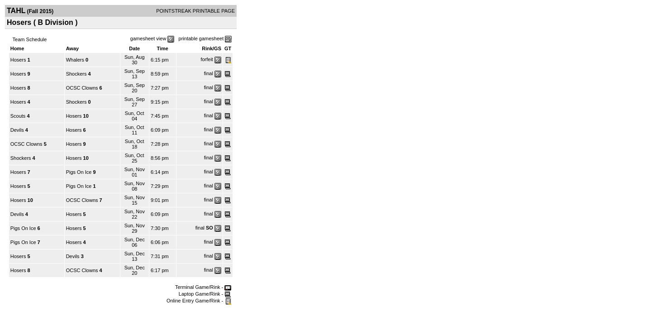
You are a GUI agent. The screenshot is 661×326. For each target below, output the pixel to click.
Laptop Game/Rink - (205, 294)
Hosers (18, 59)
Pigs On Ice (79, 172)
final (208, 73)
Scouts (18, 116)
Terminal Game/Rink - (203, 287)
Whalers (75, 59)
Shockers (76, 74)
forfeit (206, 59)
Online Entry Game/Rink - (198, 300)
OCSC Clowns (82, 88)
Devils (17, 130)
